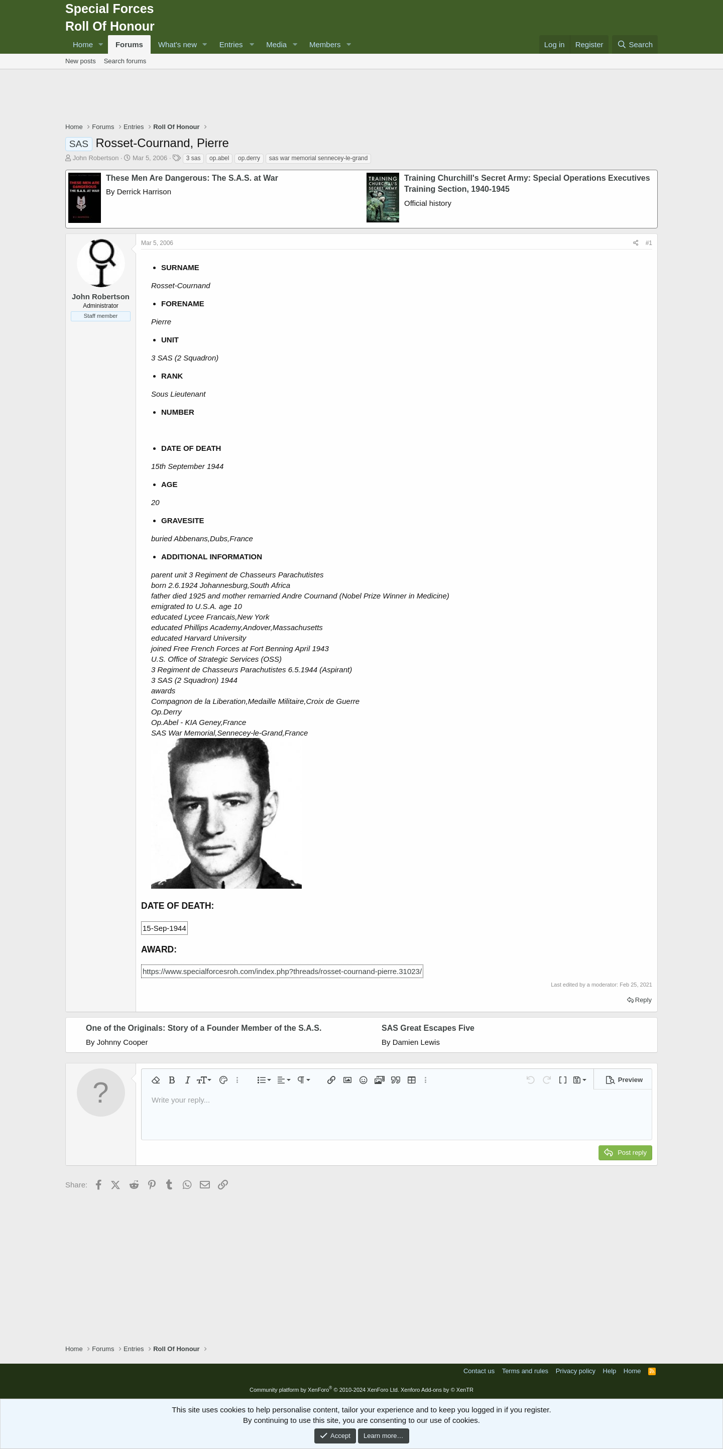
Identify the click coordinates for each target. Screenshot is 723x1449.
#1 (649, 243)
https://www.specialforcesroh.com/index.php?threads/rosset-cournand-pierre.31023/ (282, 971)
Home (83, 44)
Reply (643, 1000)
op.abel (219, 158)
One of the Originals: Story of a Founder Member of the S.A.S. (203, 1028)
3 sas (193, 158)
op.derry (249, 158)
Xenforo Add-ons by (437, 1390)
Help (610, 1371)
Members (325, 44)
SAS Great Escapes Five (428, 1028)
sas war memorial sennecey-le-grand (318, 158)
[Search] (635, 44)
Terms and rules (525, 1371)
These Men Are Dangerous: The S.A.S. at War (192, 178)
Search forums (125, 61)
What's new (177, 44)
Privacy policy (575, 1371)
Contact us (479, 1371)
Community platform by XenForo (324, 1390)
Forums (129, 44)
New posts (80, 61)
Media (276, 44)
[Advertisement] (361, 96)
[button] (101, 44)
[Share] (636, 243)
